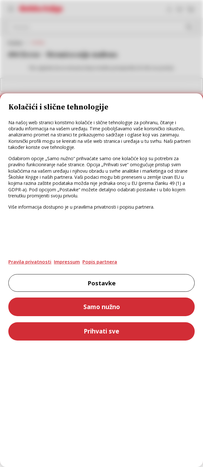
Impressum (67, 261)
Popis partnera (99, 261)
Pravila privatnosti (29, 261)
